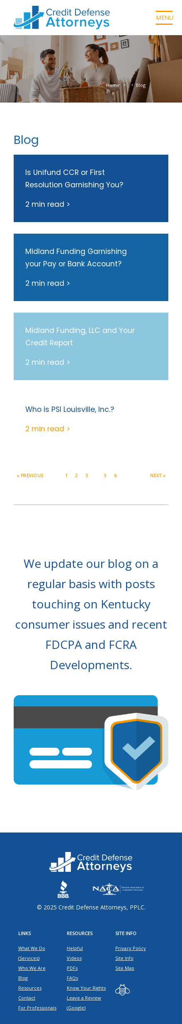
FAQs (72, 978)
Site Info (124, 958)
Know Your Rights (86, 988)
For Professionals (37, 1008)
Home (113, 85)
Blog (23, 978)
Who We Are (32, 968)
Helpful (75, 948)
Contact (26, 998)
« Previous (30, 476)
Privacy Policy (130, 948)
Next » (157, 476)
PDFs (72, 968)
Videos (74, 958)
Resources (29, 988)
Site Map (124, 968)
